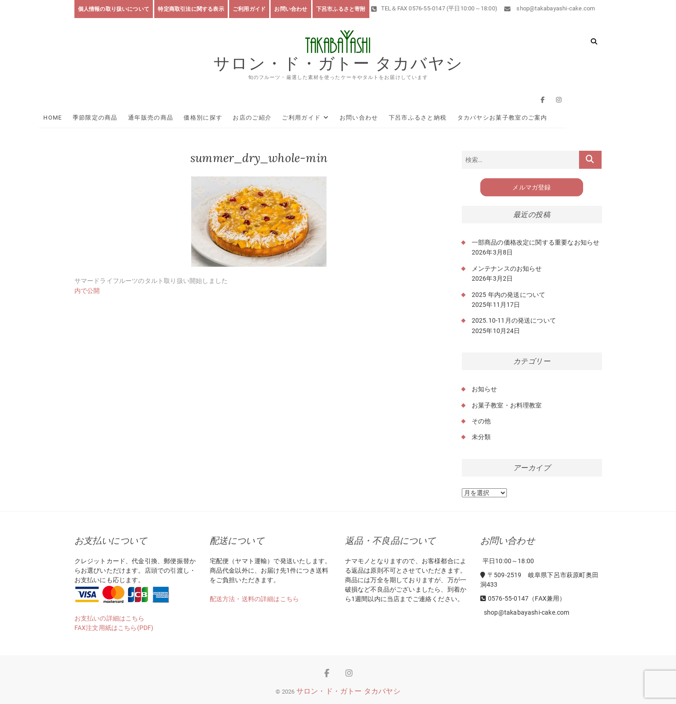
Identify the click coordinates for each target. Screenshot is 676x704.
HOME (88, 117)
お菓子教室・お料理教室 (507, 405)
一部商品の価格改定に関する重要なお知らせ (536, 242)
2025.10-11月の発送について (514, 320)
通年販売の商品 (185, 117)
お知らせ (484, 389)
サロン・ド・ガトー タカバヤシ (338, 64)
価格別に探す (238, 117)
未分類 (481, 437)
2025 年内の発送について (509, 294)
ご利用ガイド (249, 9)
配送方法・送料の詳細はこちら (254, 598)
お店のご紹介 (287, 117)
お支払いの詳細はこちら (109, 618)
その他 (481, 421)
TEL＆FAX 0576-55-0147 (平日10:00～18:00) (434, 8)
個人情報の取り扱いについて (114, 9)
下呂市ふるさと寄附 (341, 9)
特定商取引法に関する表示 (191, 9)
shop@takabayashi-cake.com (549, 8)
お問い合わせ (290, 9)
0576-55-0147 (504, 598)
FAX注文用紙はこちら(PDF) (114, 627)
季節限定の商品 (130, 117)
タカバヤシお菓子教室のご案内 (537, 117)
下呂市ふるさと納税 (453, 117)
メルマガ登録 (531, 187)
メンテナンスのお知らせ (507, 268)
